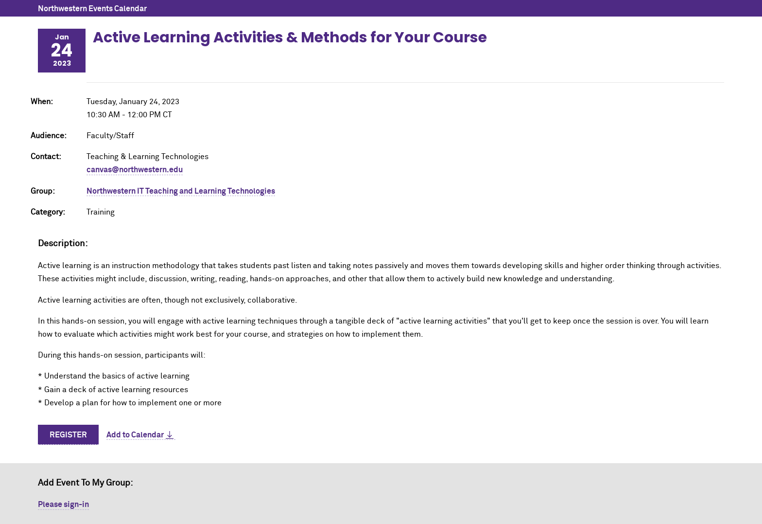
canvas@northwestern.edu (135, 170)
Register (68, 435)
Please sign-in (63, 504)
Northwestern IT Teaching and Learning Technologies (181, 191)
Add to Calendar (135, 435)
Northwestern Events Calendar (92, 9)
